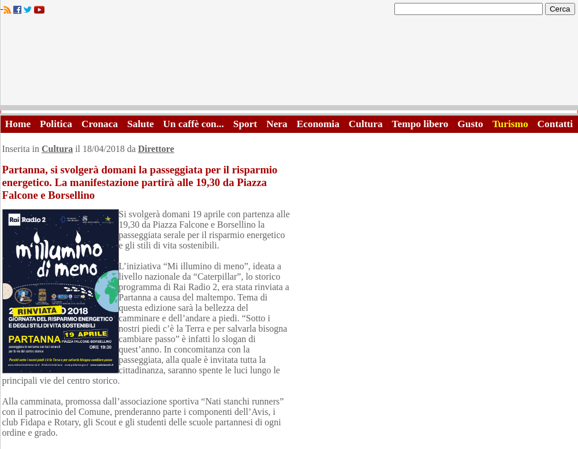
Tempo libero (420, 123)
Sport (245, 123)
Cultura (366, 123)
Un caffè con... (193, 123)
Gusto (470, 123)
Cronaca (99, 123)
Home (18, 123)
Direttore (156, 149)
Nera (277, 123)
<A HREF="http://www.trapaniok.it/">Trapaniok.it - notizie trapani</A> (289, 63)
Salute (140, 123)
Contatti (555, 123)
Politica (56, 123)
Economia (318, 123)
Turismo (510, 123)
